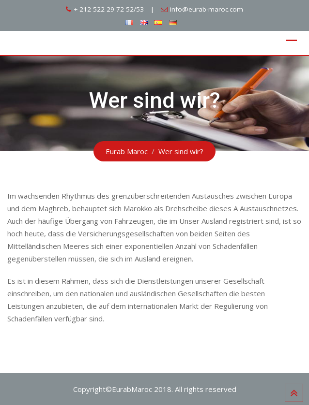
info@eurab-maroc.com (206, 9)
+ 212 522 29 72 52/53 (109, 9)
